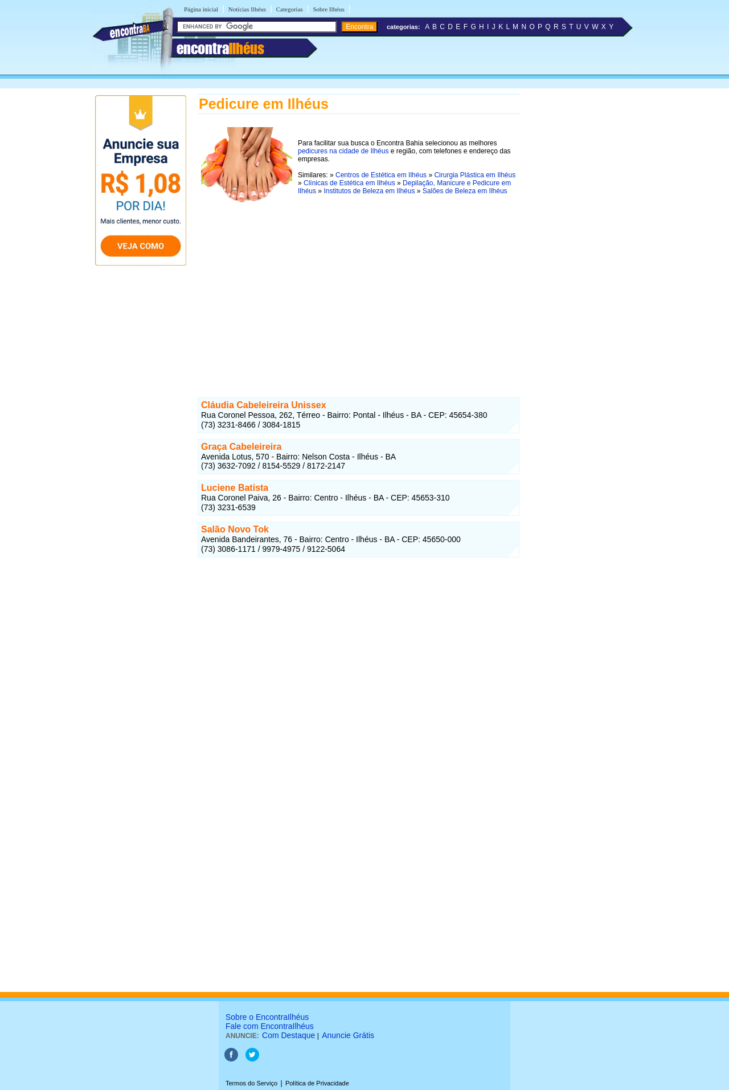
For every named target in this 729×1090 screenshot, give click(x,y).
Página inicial (201, 9)
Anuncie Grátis (348, 1035)
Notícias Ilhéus (247, 9)
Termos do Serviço (251, 1083)
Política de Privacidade (317, 1083)
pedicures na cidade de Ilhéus (343, 151)
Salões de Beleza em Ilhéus (465, 191)
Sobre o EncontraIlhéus (267, 1017)
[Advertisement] (358, 290)
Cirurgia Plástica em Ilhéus (474, 175)
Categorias (289, 9)
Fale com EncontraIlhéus (270, 1026)
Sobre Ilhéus (328, 9)
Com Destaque (288, 1035)
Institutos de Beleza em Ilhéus (369, 191)
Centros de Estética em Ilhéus (381, 175)
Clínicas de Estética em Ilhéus (349, 183)
